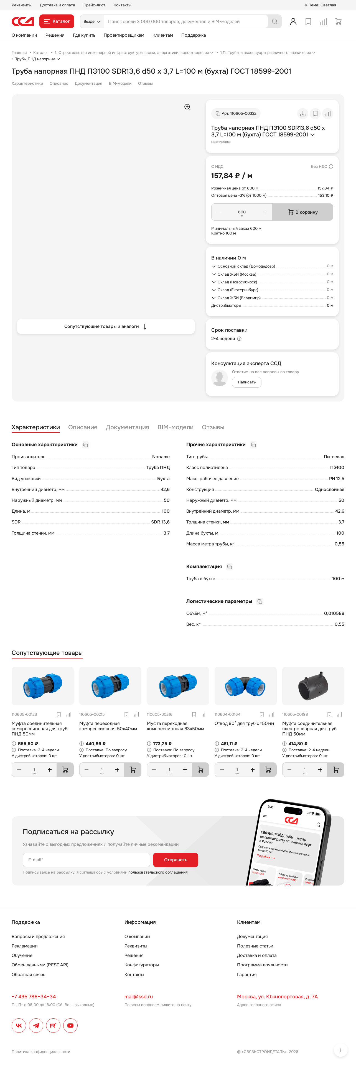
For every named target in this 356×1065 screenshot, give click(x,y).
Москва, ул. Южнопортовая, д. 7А (277, 997)
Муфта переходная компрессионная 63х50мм (175, 726)
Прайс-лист (94, 5)
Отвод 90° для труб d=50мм (244, 723)
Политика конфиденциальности (41, 1051)
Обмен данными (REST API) (40, 965)
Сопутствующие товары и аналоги (106, 326)
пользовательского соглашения (157, 872)
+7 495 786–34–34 (34, 997)
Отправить (175, 860)
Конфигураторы (141, 965)
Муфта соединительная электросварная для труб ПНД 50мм (309, 728)
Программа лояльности (262, 965)
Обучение (22, 955)
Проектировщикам (124, 35)
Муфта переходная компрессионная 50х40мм (108, 726)
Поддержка (193, 35)
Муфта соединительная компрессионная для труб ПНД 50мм (39, 728)
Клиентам (162, 35)
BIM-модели (120, 83)
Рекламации (25, 946)
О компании (24, 35)
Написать (247, 382)
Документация (88, 83)
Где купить (84, 35)
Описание (59, 83)
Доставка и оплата (57, 5)
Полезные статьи (255, 946)
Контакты (122, 5)
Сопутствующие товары (47, 653)
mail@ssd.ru (138, 997)
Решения (55, 35)
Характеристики (27, 83)
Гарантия (247, 974)
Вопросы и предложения (38, 936)
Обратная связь (28, 974)
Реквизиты (22, 5)
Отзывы (145, 83)
